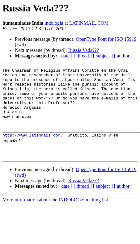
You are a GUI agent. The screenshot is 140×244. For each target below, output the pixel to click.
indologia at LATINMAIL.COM (77, 23)
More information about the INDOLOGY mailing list (55, 216)
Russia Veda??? (83, 50)
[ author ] (123, 55)
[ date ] (65, 55)
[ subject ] (103, 55)
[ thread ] (83, 55)
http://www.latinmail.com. (32, 149)
